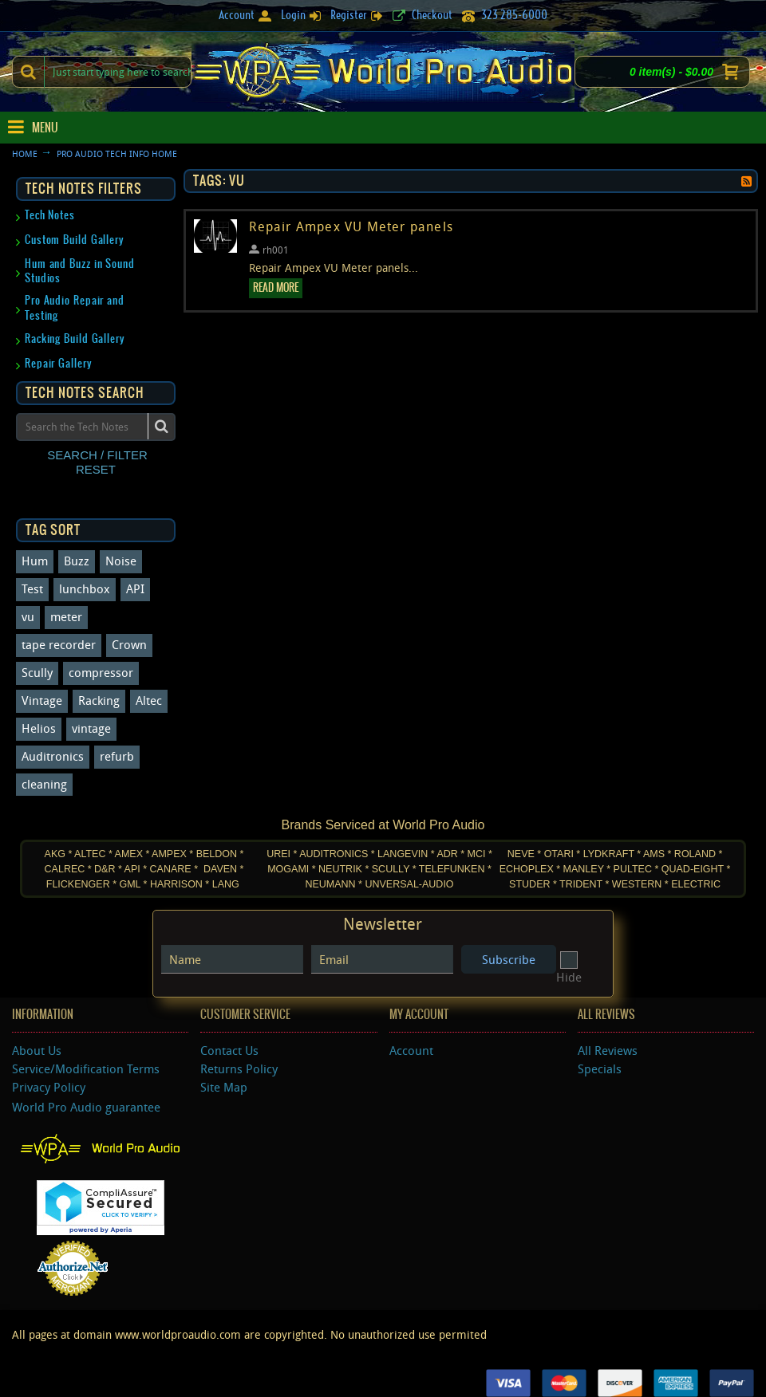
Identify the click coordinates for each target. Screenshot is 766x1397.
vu (28, 616)
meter (66, 616)
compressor (101, 672)
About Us (36, 1050)
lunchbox (84, 588)
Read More (275, 287)
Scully (37, 672)
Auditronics (53, 756)
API (135, 588)
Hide (569, 970)
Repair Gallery (59, 363)
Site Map (223, 1087)
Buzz (76, 561)
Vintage (42, 700)
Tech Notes (50, 214)
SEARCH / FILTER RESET (97, 462)
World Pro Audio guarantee (86, 1107)
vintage (91, 728)
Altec (149, 700)
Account (411, 1050)
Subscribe (508, 959)
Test (32, 588)
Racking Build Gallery (75, 338)
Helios (39, 728)
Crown (129, 644)
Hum (35, 561)
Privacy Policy (48, 1087)
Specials (600, 1068)
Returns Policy (239, 1068)
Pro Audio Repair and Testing (74, 307)
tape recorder (59, 644)
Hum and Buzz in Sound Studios (80, 270)
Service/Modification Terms (86, 1068)
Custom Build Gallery (74, 239)
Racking (99, 700)
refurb (117, 756)
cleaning (44, 784)
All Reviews (608, 1050)
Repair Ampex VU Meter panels (351, 226)
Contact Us (229, 1050)
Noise (120, 561)
